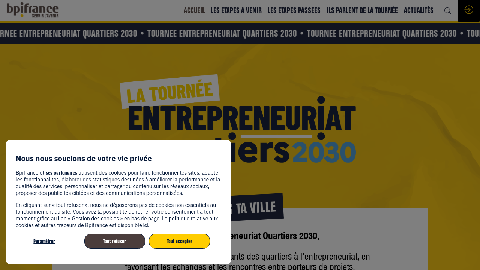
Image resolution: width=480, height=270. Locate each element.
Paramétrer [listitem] (44, 241)
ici (145, 225)
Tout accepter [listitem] (179, 241)
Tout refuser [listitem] (114, 241)
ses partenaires (61, 173)
